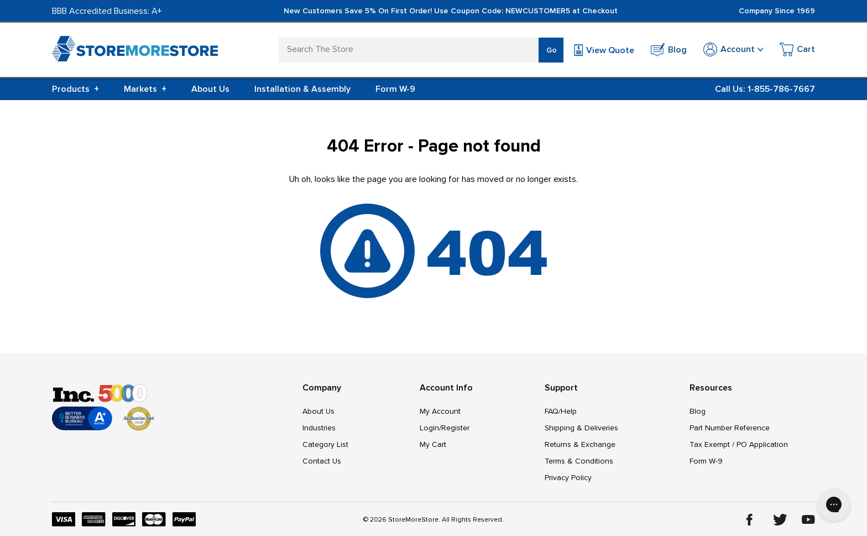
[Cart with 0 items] (797, 51)
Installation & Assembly (302, 89)
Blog (698, 411)
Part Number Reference (730, 428)
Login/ (430, 428)
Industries (319, 428)
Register (455, 428)
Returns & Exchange (580, 444)
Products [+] (75, 89)
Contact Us (321, 461)
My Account (440, 411)
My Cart (433, 444)
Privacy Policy (568, 477)
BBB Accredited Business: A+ (107, 11)
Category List (325, 444)
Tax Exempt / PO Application (739, 444)
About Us (210, 89)
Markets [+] (145, 89)
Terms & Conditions (579, 461)
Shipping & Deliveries (581, 428)
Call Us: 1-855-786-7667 (765, 89)
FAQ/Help (561, 411)
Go (551, 50)
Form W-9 (395, 89)
